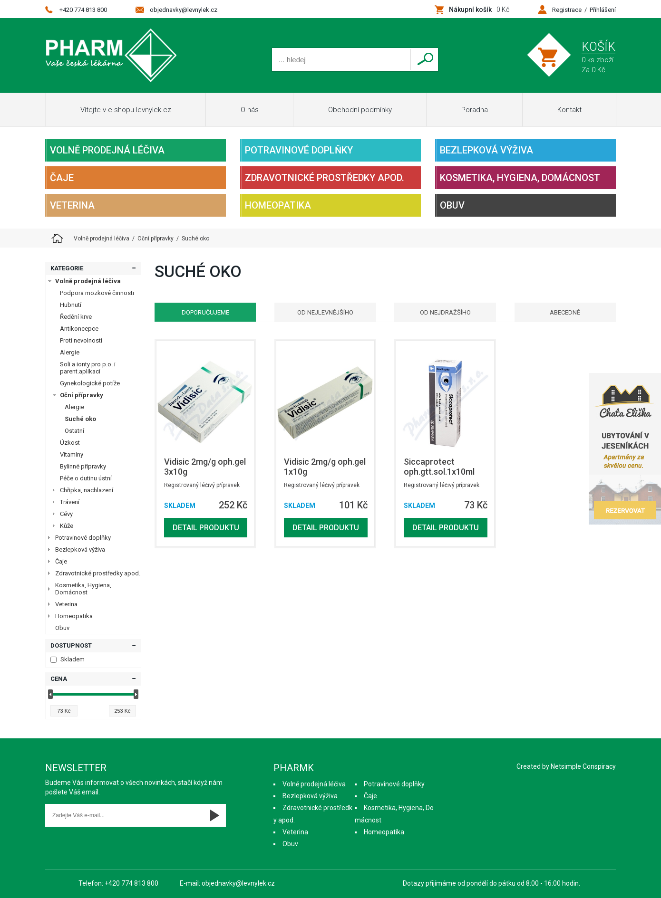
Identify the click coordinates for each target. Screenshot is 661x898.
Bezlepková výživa (486, 150)
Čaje (62, 177)
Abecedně (565, 312)
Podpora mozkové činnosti (97, 292)
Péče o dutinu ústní (86, 478)
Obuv (452, 205)
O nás (250, 109)
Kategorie (66, 268)
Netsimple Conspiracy (583, 766)
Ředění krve (76, 316)
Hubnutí (70, 304)
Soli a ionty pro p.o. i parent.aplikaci (88, 368)
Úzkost (70, 442)
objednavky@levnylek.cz (183, 9)
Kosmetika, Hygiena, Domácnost (520, 177)
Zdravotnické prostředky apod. (324, 177)
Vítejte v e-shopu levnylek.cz (125, 109)
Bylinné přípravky (83, 466)
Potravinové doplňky (299, 150)
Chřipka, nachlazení (86, 490)
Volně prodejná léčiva (107, 150)
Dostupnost (71, 645)
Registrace (567, 9)
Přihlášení (603, 9)
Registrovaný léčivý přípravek (202, 485)
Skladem (67, 659)
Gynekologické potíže (90, 383)
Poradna (474, 109)
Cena (58, 678)
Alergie (69, 352)
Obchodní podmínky (360, 109)
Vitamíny (71, 454)
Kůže (66, 525)
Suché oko (80, 418)
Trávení (69, 502)
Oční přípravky (81, 395)
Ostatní (74, 430)
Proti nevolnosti (81, 340)
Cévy (66, 513)
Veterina (72, 205)
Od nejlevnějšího (325, 312)
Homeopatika (278, 205)
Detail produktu (206, 527)
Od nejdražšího (445, 312)
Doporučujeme (205, 312)
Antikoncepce (79, 328)
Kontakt (569, 109)
